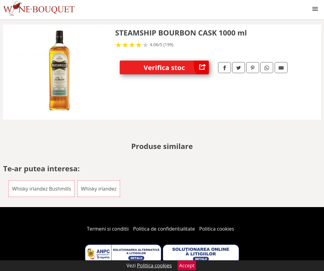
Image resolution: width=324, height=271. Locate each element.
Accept (186, 265)
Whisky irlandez (98, 188)
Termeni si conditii (108, 228)
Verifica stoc (176, 67)
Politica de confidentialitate (164, 228)
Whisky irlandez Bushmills (41, 188)
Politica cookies (216, 228)
